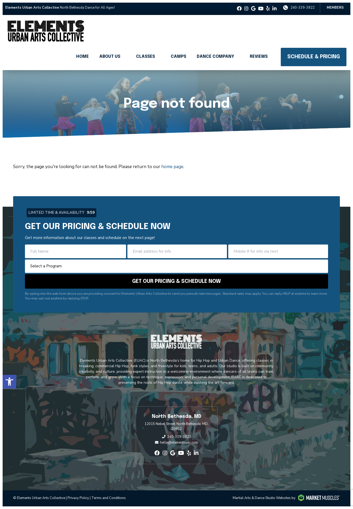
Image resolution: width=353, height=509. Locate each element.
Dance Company (215, 56)
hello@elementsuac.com (179, 442)
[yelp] (268, 8)
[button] (9, 381)
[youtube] (260, 8)
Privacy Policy (78, 498)
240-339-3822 (302, 7)
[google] (253, 8)
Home (82, 56)
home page (172, 167)
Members (335, 7)
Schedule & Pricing (313, 57)
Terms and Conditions (108, 498)
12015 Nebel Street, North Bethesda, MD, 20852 (176, 427)
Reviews (259, 56)
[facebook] (239, 8)
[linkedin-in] (274, 8)
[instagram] (246, 8)
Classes (145, 56)
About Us (109, 56)
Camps (178, 56)
